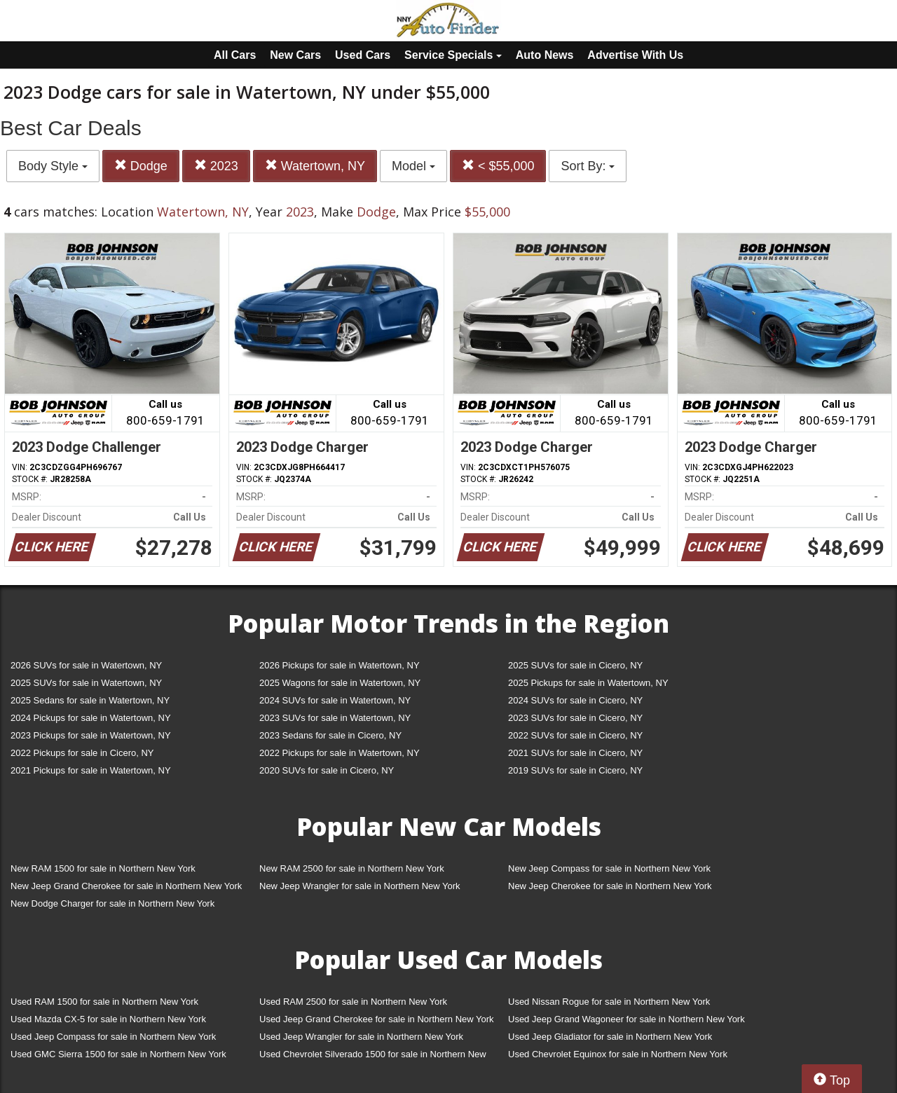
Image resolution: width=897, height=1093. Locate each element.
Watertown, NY (315, 165)
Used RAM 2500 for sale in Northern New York (353, 1001)
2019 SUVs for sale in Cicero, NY (575, 770)
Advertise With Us (635, 55)
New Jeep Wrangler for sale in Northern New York (359, 886)
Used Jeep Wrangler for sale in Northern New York (361, 1036)
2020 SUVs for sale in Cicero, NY (326, 770)
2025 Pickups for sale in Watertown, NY (588, 683)
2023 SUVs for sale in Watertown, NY (335, 718)
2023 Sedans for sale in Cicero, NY (330, 735)
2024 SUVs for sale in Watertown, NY (335, 700)
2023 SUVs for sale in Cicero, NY (575, 718)
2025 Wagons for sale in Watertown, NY (339, 683)
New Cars (295, 55)
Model (413, 166)
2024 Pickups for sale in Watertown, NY (91, 718)
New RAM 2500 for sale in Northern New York (351, 868)
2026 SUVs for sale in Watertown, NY (86, 665)
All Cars (235, 55)
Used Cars (362, 55)
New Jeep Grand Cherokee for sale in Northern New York (126, 886)
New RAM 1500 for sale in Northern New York (103, 868)
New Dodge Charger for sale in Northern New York (112, 903)
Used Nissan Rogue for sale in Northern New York (609, 1001)
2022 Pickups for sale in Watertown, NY (339, 753)
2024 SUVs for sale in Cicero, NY (575, 700)
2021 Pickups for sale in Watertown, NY (91, 770)
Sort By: (588, 166)
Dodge (140, 165)
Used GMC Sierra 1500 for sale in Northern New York (118, 1054)
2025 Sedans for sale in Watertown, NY (90, 700)
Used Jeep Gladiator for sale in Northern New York (610, 1036)
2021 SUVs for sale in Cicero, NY (575, 753)
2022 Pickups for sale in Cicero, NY (82, 753)
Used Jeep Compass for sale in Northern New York (113, 1036)
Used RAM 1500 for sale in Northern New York (104, 1001)
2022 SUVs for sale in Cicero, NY (575, 735)
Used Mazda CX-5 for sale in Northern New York (108, 1019)
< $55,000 (498, 165)
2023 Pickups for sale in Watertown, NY (91, 735)
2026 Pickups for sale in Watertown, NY (339, 665)
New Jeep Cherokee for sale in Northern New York (609, 886)
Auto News (545, 55)
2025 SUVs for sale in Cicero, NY (575, 665)
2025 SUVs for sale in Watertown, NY (86, 683)
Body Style (53, 166)
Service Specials (453, 55)
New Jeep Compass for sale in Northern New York (609, 868)
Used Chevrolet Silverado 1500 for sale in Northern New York (372, 1057)
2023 (216, 165)
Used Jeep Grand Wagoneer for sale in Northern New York (626, 1019)
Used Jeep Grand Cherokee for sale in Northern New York (376, 1019)
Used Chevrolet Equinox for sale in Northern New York (617, 1054)
